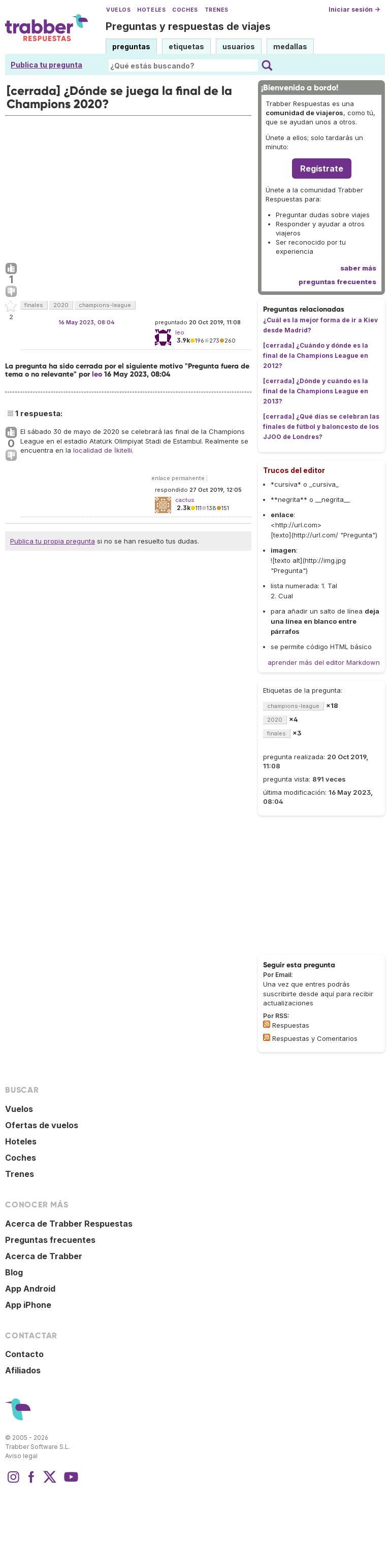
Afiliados (23, 1370)
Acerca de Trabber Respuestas (69, 1224)
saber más (358, 268)
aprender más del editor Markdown (324, 662)
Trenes (217, 10)
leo (97, 374)
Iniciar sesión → (354, 9)
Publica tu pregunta (46, 64)
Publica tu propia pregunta (52, 541)
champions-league (105, 305)
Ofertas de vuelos (41, 1125)
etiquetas (186, 46)
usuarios (238, 46)
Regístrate (321, 168)
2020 (61, 305)
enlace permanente (178, 478)
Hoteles (151, 10)
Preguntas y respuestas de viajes (188, 26)
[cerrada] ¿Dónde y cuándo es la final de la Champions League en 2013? (315, 391)
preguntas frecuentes (337, 282)
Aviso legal (21, 1456)
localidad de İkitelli (102, 450)
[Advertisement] (128, 187)
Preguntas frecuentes (50, 1240)
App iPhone (28, 1305)
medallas (290, 46)
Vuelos (118, 10)
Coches (185, 10)
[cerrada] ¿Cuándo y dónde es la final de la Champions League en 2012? (315, 355)
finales (33, 305)
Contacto (24, 1354)
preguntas (131, 46)
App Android (30, 1288)
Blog (14, 1272)
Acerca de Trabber (43, 1256)
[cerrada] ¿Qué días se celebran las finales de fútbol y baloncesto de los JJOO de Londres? (321, 427)
